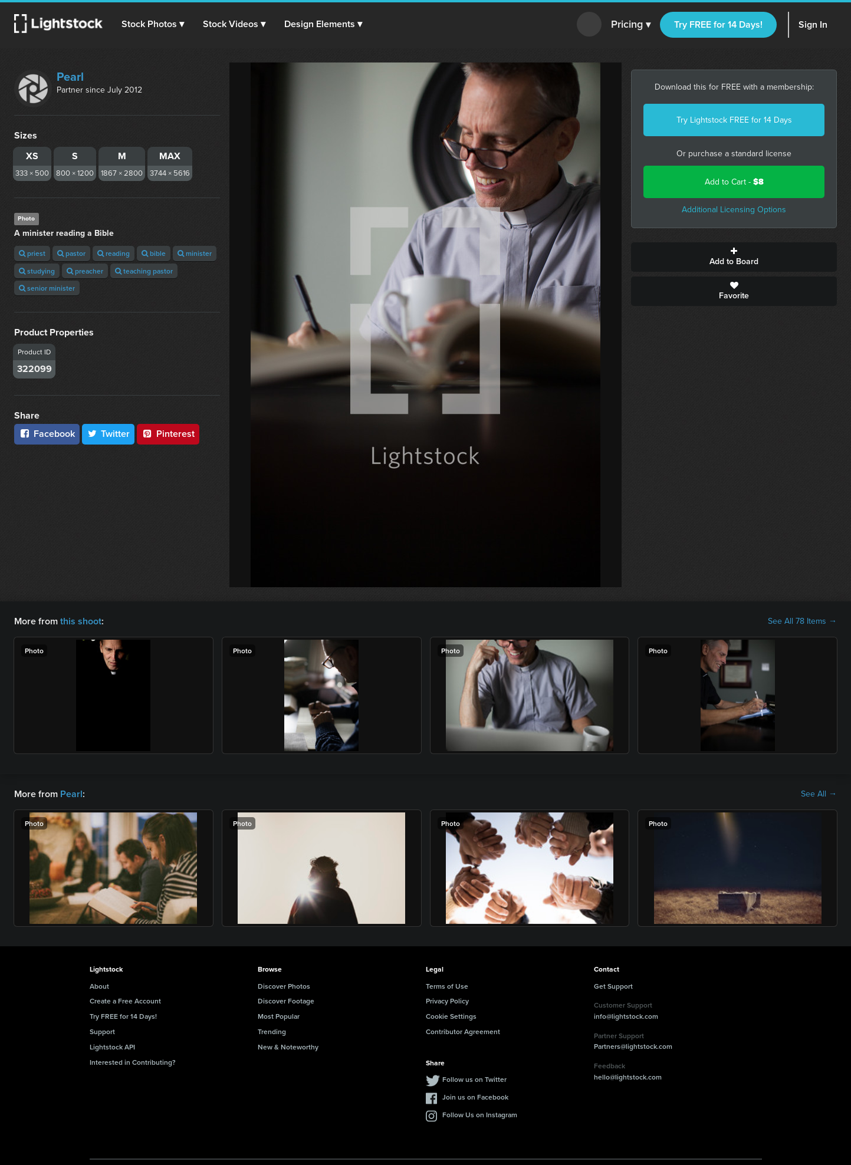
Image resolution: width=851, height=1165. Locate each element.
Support (102, 1031)
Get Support (613, 986)
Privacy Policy (447, 1001)
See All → (819, 794)
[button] (152, 24)
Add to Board (734, 257)
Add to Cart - (734, 182)
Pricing (630, 25)
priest (32, 253)
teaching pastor (144, 271)
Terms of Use (447, 986)
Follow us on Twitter (474, 1079)
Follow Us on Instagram (479, 1115)
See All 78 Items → (802, 621)
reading (113, 253)
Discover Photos (284, 986)
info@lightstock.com (626, 1016)
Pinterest (168, 433)
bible (154, 253)
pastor (71, 253)
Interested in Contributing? (133, 1062)
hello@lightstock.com (628, 1077)
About (99, 986)
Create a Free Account (125, 1001)
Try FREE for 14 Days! (718, 24)
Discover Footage (286, 1001)
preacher (85, 271)
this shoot (80, 621)
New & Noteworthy (288, 1047)
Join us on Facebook (475, 1097)
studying (37, 271)
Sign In (813, 24)
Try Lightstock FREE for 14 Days (734, 120)
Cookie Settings (451, 1016)
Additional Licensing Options (734, 209)
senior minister (47, 288)
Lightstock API (112, 1047)
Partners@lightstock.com (633, 1046)
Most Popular (279, 1016)
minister (195, 253)
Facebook (47, 433)
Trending (272, 1031)
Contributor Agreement (463, 1031)
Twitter (108, 433)
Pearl (70, 76)
